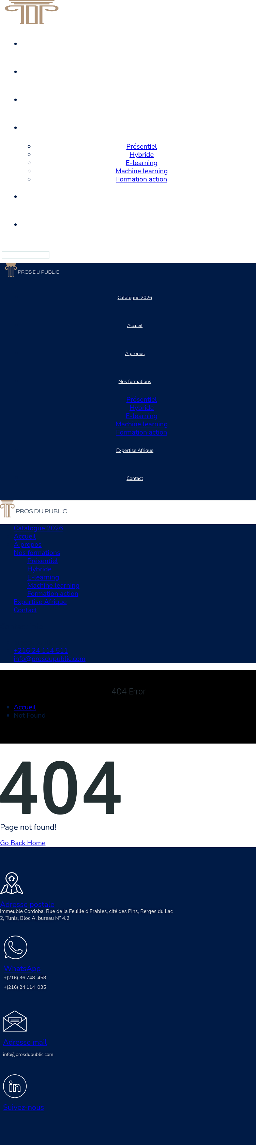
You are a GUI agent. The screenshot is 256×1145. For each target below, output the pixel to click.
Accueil (25, 707)
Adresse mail (25, 1042)
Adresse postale (27, 904)
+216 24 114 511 (41, 650)
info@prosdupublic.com (50, 658)
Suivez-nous (23, 1107)
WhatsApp (22, 969)
